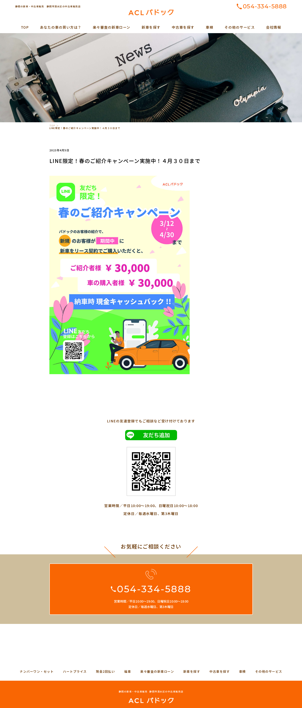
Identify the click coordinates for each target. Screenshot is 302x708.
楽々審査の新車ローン (111, 27)
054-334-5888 (265, 6)
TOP (25, 27)
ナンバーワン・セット (37, 671)
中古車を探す (183, 27)
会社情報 (273, 27)
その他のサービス (240, 27)
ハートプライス (75, 671)
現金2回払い (105, 671)
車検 (209, 27)
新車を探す (151, 27)
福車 (127, 671)
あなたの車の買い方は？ (61, 27)
